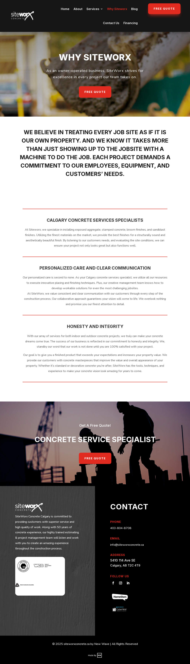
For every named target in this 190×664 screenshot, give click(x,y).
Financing (130, 23)
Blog (134, 9)
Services (92, 9)
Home (65, 9)
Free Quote (164, 8)
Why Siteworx (117, 9)
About (77, 9)
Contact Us (111, 23)
